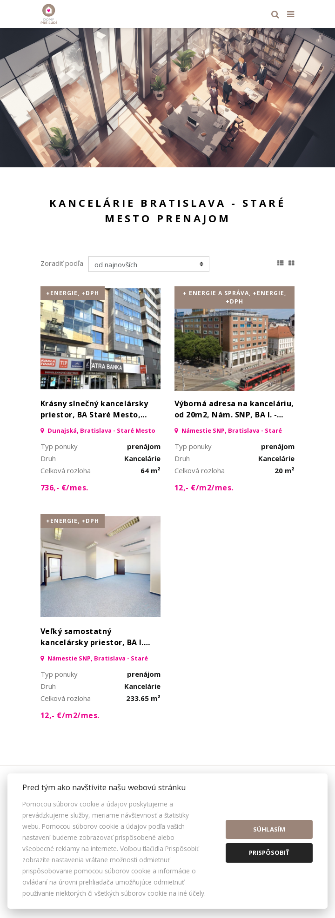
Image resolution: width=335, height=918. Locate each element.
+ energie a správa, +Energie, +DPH (234, 297)
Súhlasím (269, 829)
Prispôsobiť (269, 852)
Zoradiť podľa (61, 263)
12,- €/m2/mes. (204, 487)
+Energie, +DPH (72, 293)
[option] (167, 97)
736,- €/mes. (64, 487)
